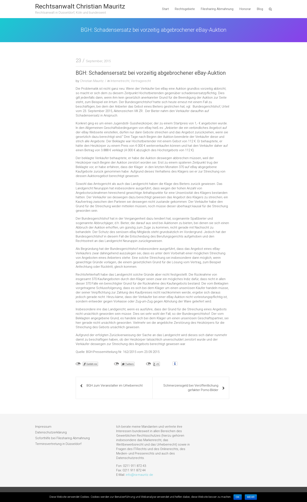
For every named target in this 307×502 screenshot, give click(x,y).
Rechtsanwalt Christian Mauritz (80, 6)
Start (165, 9)
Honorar (245, 9)
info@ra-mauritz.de (139, 475)
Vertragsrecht (141, 81)
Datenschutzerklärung (51, 432)
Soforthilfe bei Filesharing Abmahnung (62, 438)
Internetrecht (120, 81)
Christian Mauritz (92, 81)
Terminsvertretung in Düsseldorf (58, 444)
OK (237, 497)
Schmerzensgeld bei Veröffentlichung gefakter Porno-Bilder (190, 388)
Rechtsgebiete (185, 9)
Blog (260, 9)
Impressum (43, 427)
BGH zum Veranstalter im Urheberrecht (115, 385)
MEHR (251, 497)
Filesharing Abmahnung (217, 9)
